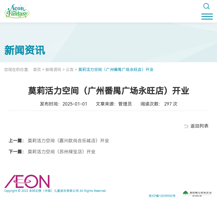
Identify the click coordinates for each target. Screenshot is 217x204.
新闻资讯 (53, 69)
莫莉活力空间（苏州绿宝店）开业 (61, 151)
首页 (37, 69)
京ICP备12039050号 (162, 196)
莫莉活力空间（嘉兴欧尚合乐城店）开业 (68, 140)
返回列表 (199, 126)
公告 (70, 69)
